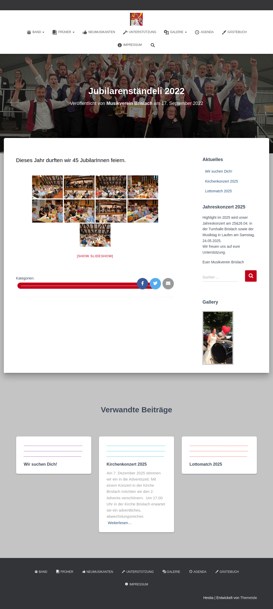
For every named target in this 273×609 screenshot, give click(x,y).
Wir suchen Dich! (218, 171)
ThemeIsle (248, 598)
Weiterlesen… (120, 523)
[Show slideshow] (95, 256)
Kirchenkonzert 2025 (221, 181)
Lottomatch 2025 (218, 191)
